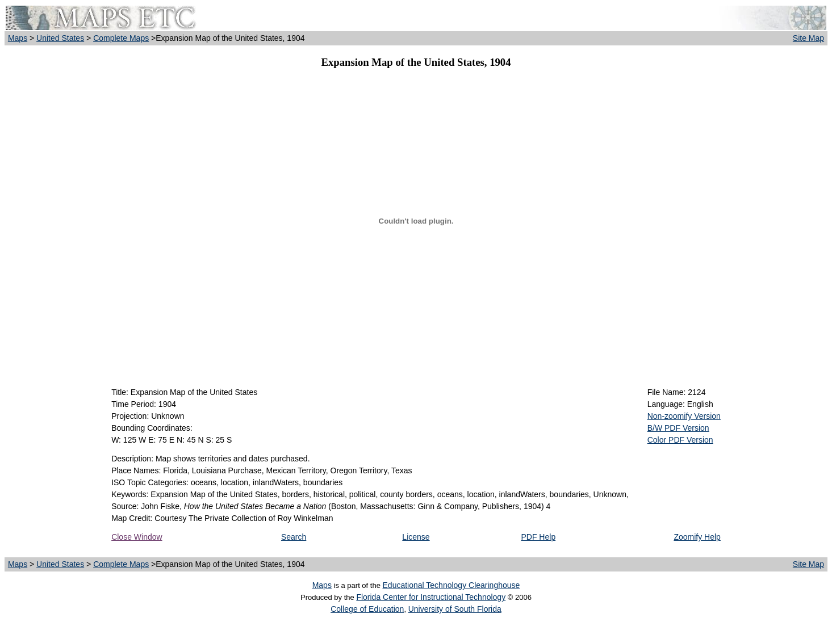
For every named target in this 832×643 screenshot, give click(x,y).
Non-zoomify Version (684, 416)
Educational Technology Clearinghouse (451, 585)
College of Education (367, 608)
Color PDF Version (680, 439)
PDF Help (538, 536)
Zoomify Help (697, 536)
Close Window (136, 536)
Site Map (808, 38)
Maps (17, 38)
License (415, 536)
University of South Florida (454, 608)
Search (293, 536)
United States (60, 38)
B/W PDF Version (678, 427)
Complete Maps (121, 38)
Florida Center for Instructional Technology (430, 597)
